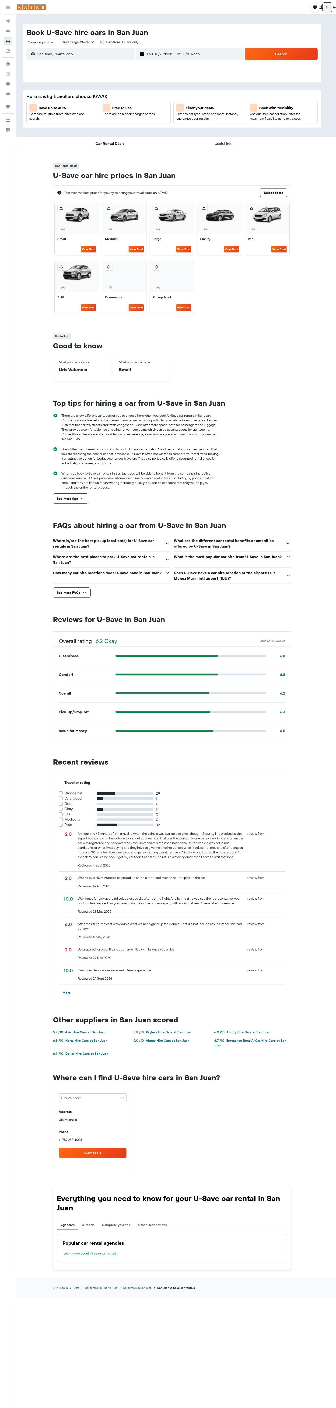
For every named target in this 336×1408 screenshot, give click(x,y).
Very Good (77, 798)
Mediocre (76, 819)
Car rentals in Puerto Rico (105, 1287)
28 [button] (115, 142)
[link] (97, 1153)
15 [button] (127, 119)
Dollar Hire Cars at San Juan (84, 1054)
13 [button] (104, 119)
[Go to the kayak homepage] (31, 7)
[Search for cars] (8, 41)
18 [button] (160, 119)
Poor (72, 824)
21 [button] (115, 131)
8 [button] (127, 108)
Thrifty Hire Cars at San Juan (246, 1032)
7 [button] (115, 108)
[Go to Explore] (8, 64)
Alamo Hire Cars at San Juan (166, 1040)
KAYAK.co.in (64, 1287)
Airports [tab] (92, 1225)
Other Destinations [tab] (156, 1225)
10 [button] (149, 108)
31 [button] (149, 142)
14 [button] (115, 119)
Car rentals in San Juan (141, 1287)
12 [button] (93, 119)
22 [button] (127, 131)
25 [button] (160, 131)
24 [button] (149, 131)
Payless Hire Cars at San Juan (166, 1032)
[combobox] (44, 42)
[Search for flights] (8, 21)
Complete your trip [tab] (120, 1225)
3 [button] (149, 97)
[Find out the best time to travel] (8, 83)
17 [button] (149, 119)
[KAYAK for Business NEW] (8, 93)
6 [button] (104, 108)
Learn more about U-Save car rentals (94, 1253)
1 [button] (126, 97)
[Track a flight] (8, 74)
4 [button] (160, 97)
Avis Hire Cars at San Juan (83, 1032)
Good (73, 803)
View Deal (92, 249)
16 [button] (138, 119)
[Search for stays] (8, 31)
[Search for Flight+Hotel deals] (8, 51)
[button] (8, 7)
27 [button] (104, 142)
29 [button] (127, 142)
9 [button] (138, 108)
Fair (71, 814)
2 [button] (138, 97)
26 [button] (93, 142)
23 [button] (138, 131)
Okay (73, 809)
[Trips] (8, 107)
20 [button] (104, 131)
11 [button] (160, 108)
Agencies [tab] (72, 1225)
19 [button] (93, 131)
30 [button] (138, 142)
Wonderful (77, 793)
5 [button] (93, 108)
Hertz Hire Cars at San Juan (84, 1040)
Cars (81, 1287)
